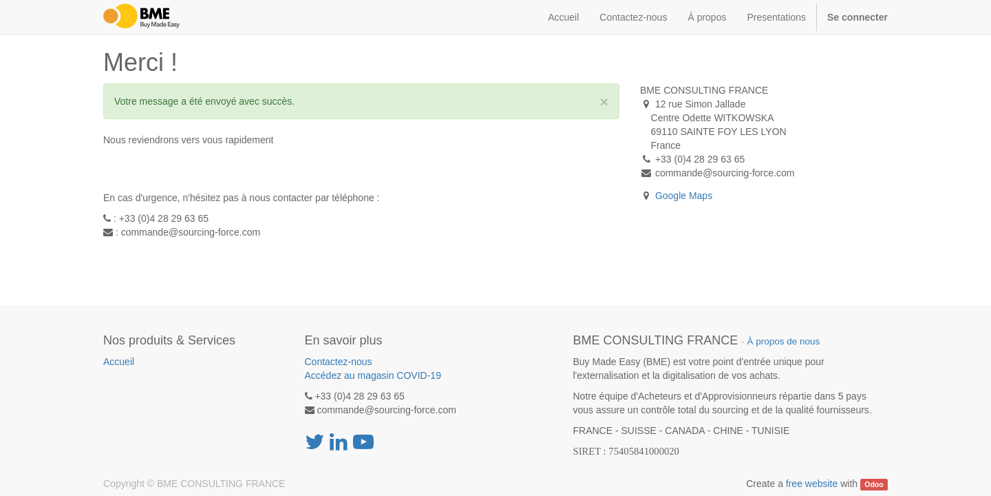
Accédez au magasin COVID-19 (373, 375)
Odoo (873, 484)
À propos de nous (783, 341)
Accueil (118, 361)
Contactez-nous (338, 361)
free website (812, 483)
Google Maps (683, 195)
